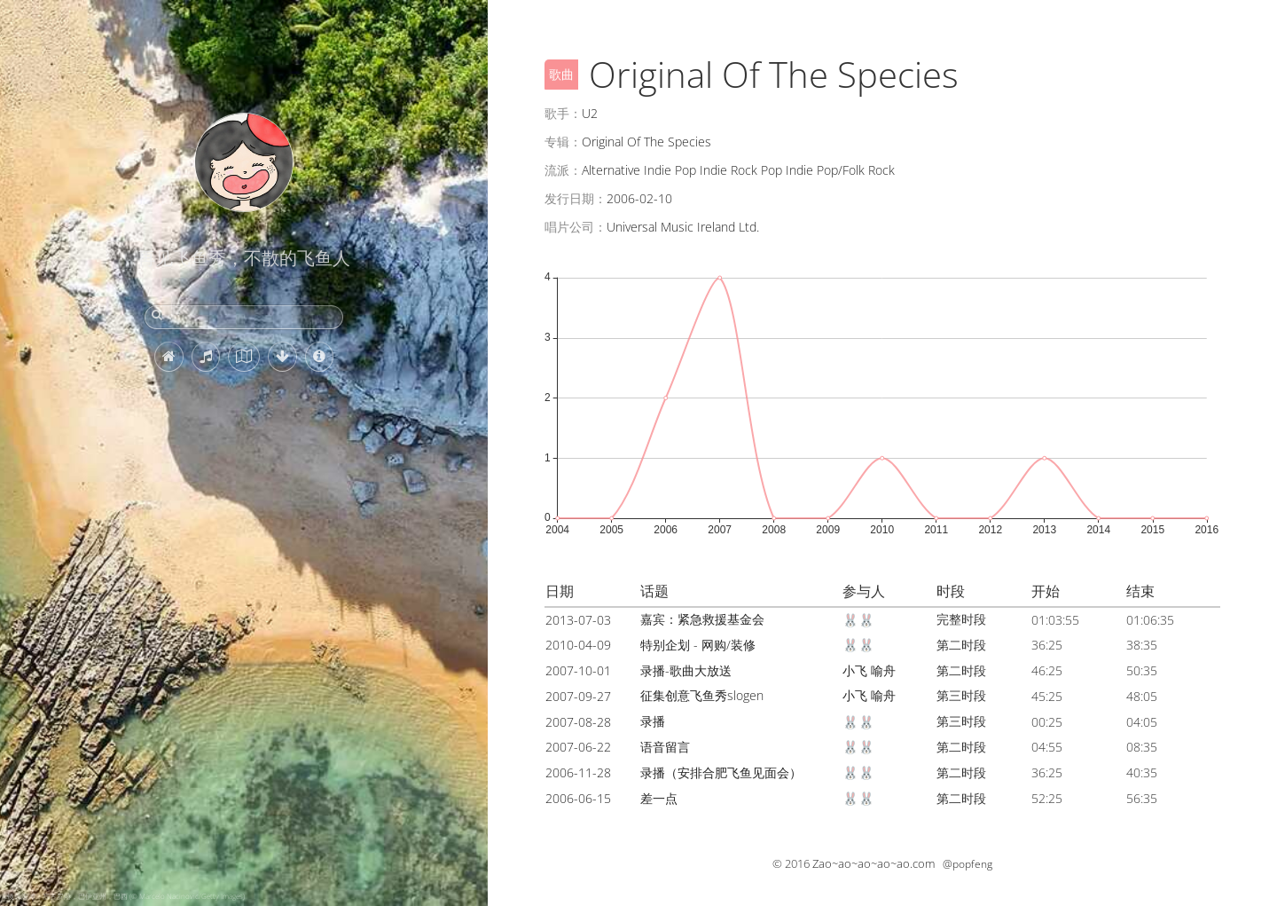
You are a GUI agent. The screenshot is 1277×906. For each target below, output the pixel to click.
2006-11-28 (578, 772)
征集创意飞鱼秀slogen (702, 695)
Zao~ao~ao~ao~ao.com (873, 863)
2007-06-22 (578, 746)
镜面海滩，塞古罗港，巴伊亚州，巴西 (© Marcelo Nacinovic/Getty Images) (126, 896)
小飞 (854, 670)
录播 (652, 721)
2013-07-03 (578, 619)
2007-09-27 (578, 696)
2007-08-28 (578, 721)
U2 (590, 113)
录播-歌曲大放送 (686, 670)
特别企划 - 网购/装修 (698, 644)
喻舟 (883, 670)
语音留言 (665, 746)
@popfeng (967, 864)
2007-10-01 (578, 670)
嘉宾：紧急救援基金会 (702, 619)
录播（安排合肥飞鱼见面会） (721, 772)
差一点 (659, 798)
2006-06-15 (578, 798)
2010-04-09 (578, 644)
